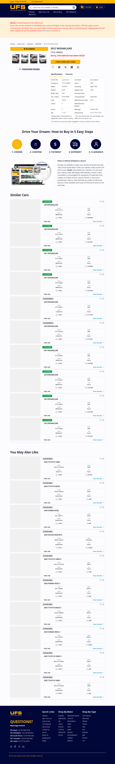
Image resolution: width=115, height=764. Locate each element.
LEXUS (60, 724)
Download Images (31, 78)
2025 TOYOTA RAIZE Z (52, 608)
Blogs (44, 741)
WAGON (85, 732)
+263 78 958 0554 (21, 733)
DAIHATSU (61, 732)
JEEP (83, 735)
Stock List (21, 54)
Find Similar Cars (65, 71)
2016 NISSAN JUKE (51, 302)
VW (59, 721)
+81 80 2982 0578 (20, 730)
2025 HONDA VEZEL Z (52, 583)
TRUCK (84, 724)
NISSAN (38, 54)
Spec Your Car (44, 12)
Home (12, 54)
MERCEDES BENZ (73, 716)
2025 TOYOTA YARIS (52, 680)
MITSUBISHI (71, 721)
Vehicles (32, 12)
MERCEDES (62, 718)
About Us (32, 14)
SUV (83, 730)
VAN (83, 727)
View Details (98, 221)
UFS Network (71, 12)
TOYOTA (70, 718)
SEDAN (84, 721)
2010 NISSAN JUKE (51, 205)
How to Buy (57, 12)
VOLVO (60, 735)
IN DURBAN (29, 59)
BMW (69, 730)
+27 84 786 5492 (22, 736)
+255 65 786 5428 (21, 738)
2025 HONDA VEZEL (51, 510)
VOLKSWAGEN (72, 735)
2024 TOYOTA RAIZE (52, 486)
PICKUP (84, 738)
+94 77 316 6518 (19, 741)
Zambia (30, 54)
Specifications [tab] (56, 84)
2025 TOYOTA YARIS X (52, 559)
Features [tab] (69, 84)
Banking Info (46, 738)
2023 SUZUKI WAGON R (53, 535)
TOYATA (61, 730)
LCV (83, 741)
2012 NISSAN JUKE (51, 399)
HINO (69, 724)
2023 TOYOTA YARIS (52, 462)
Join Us (44, 732)
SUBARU (61, 716)
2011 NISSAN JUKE (51, 253)
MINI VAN (85, 718)
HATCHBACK (86, 716)
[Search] (52, 7)
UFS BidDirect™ (37, 2)
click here (46, 31)
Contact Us (46, 730)
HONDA (70, 738)
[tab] (17, 146)
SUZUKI (60, 727)
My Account (46, 727)
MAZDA (70, 741)
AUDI (69, 727)
